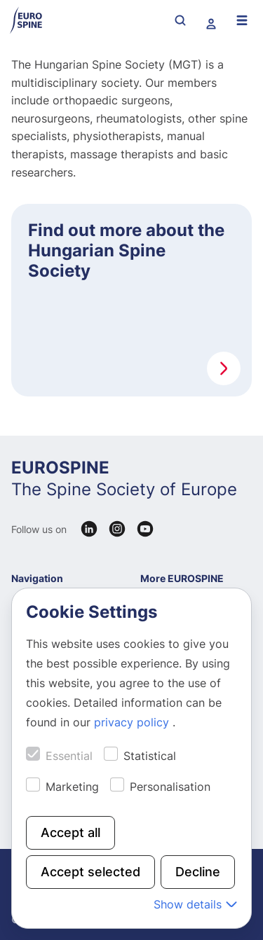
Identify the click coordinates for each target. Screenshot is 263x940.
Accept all (70, 832)
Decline (197, 871)
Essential (69, 756)
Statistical (149, 756)
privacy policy (133, 722)
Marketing (72, 787)
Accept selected (90, 871)
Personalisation (170, 787)
